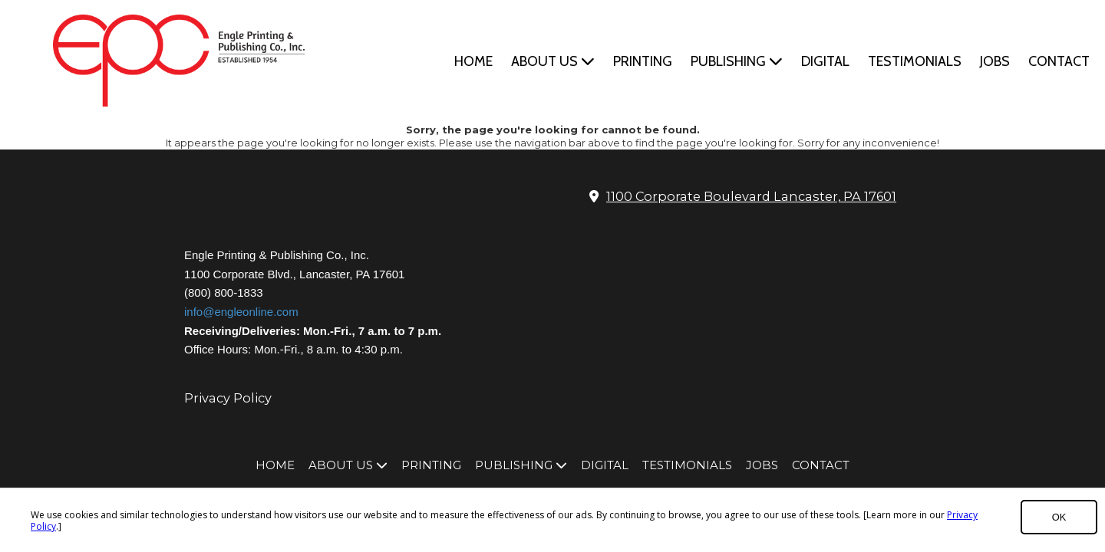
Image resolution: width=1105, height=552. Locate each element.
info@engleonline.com (241, 311)
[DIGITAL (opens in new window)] (825, 62)
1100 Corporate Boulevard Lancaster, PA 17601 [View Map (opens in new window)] (751, 196)
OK (1059, 517)
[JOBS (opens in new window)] (995, 62)
